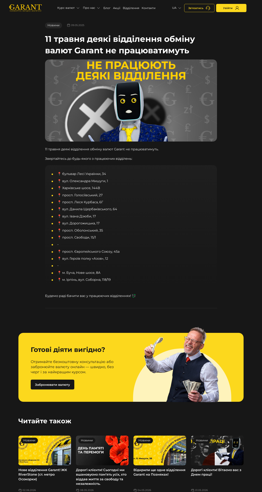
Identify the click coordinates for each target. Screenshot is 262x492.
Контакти (149, 8)
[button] (69, 8)
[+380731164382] (199, 8)
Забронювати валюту (52, 385)
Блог (107, 8)
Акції (116, 8)
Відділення (131, 8)
